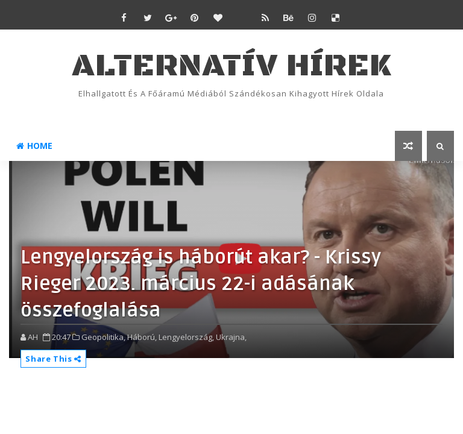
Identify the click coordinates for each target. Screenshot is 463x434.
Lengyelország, (186, 337)
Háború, (142, 337)
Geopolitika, (103, 337)
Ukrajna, (231, 337)
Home (34, 145)
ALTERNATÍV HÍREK (231, 66)
